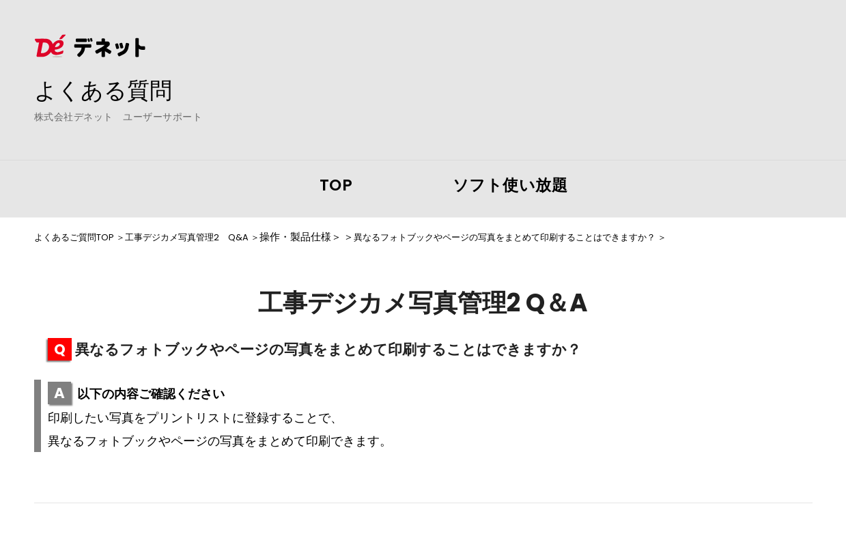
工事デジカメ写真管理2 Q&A (208, 237)
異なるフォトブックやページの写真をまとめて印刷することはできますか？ (559, 237)
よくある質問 (109, 89)
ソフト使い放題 (510, 185)
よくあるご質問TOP (80, 237)
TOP (336, 185)
